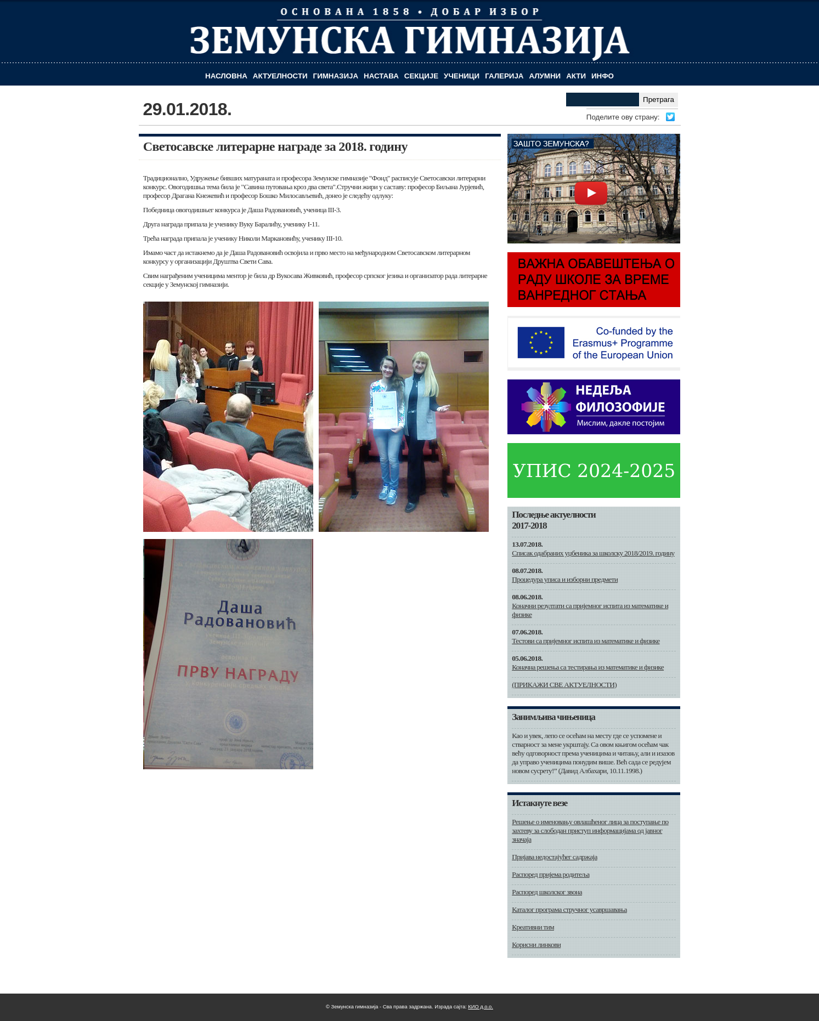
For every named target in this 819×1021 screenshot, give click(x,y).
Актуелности (280, 76)
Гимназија (335, 76)
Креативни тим (533, 927)
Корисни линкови (536, 944)
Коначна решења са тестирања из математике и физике (588, 667)
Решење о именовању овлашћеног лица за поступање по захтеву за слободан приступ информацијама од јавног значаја (590, 830)
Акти (576, 76)
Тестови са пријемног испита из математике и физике (585, 641)
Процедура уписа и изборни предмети (565, 579)
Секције (421, 76)
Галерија (504, 76)
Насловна (226, 76)
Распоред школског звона (547, 892)
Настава (381, 76)
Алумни (545, 76)
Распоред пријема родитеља (550, 874)
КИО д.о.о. (480, 1006)
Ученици (461, 76)
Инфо (602, 76)
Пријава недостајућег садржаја (554, 857)
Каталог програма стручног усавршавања (569, 909)
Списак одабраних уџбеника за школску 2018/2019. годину (593, 553)
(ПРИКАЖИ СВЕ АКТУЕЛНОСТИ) (564, 684)
